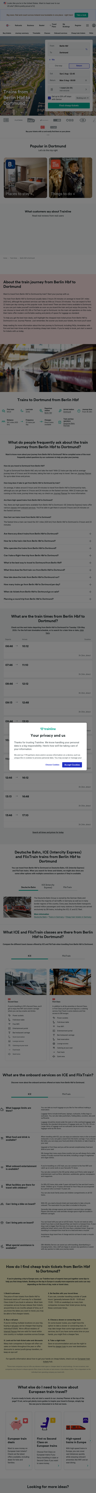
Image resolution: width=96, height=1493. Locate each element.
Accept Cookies (72, 765)
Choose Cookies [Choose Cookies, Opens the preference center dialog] (52, 765)
